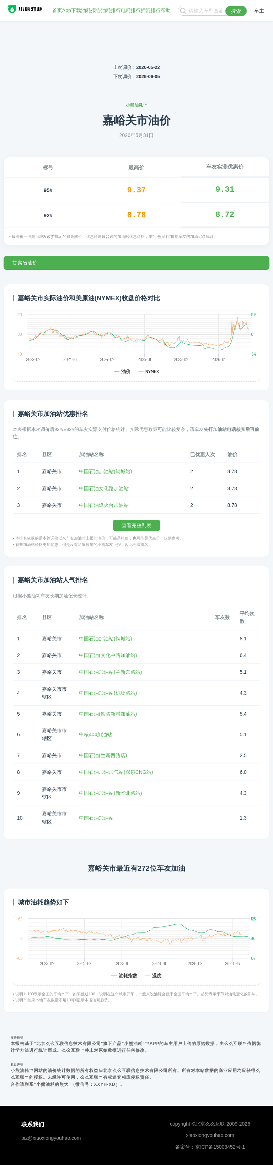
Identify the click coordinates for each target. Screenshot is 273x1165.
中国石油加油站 (96, 818)
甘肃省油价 (24, 263)
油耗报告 (91, 10)
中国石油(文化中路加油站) (108, 655)
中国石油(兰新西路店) (103, 755)
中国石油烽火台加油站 (104, 505)
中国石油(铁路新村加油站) (108, 714)
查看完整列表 (136, 525)
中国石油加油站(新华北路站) (110, 793)
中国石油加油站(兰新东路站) (110, 672)
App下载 (71, 10)
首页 (57, 10)
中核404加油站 (95, 734)
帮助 (166, 10)
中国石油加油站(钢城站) (105, 471)
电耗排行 (131, 10)
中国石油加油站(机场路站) (108, 693)
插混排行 (151, 10)
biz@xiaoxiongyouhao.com (51, 1138)
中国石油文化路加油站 (104, 488)
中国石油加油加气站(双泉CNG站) (116, 772)
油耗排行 (111, 10)
